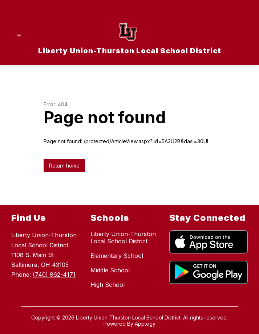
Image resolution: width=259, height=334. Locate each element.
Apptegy (145, 324)
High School (107, 284)
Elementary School (116, 255)
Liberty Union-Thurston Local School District (123, 237)
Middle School (110, 270)
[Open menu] (19, 36)
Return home (64, 165)
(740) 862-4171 (54, 274)
